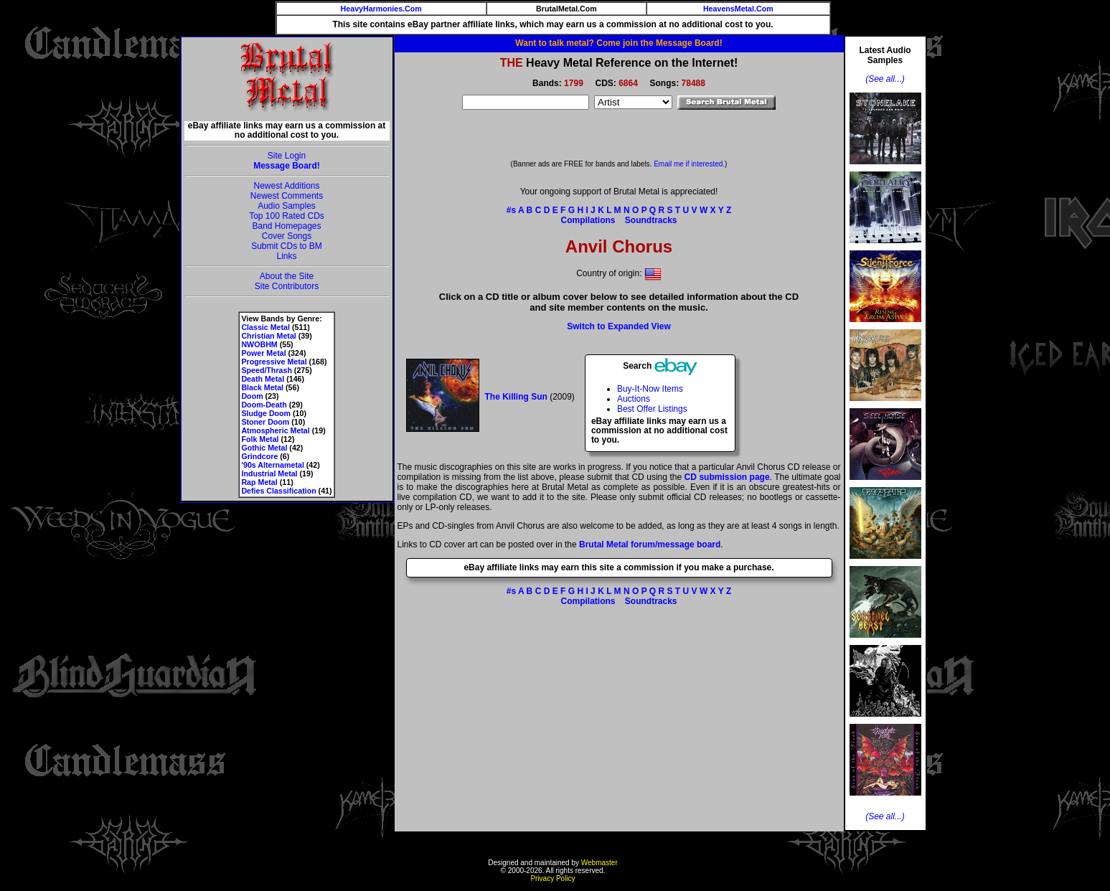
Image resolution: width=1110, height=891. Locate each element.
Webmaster (599, 863)
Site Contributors (287, 286)
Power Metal (263, 353)
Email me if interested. (689, 164)
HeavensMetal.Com (738, 8)
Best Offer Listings (652, 409)
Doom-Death (263, 404)
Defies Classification (278, 490)
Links (286, 256)
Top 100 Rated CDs (286, 216)
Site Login (287, 156)
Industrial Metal (269, 473)
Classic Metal (265, 327)
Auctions (633, 399)
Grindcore (259, 456)
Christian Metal (268, 335)
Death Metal (262, 378)
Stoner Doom (265, 422)
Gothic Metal (264, 447)
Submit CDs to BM (286, 246)
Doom (252, 396)
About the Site (287, 276)
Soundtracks (651, 220)
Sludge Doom (266, 413)
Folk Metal (259, 439)
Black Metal (262, 387)
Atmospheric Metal (275, 430)
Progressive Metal (273, 361)
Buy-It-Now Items (650, 389)
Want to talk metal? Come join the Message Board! (618, 43)
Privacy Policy (552, 878)
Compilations (587, 220)
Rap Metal (259, 482)
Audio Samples (287, 206)
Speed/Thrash (266, 370)
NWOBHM (259, 344)
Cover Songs (286, 236)
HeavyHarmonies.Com (381, 8)
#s (511, 210)
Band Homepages (286, 226)
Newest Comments (286, 196)
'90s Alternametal (272, 465)
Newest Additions (286, 186)
